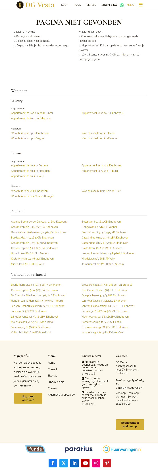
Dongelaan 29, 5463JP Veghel (99, 226)
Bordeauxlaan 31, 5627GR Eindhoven (32, 237)
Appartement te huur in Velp (27, 176)
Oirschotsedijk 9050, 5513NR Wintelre (104, 232)
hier (124, 54)
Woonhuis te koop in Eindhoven (30, 133)
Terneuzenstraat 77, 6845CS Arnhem (103, 264)
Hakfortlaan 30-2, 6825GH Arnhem (102, 248)
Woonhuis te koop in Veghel (28, 138)
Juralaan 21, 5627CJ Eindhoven (29, 311)
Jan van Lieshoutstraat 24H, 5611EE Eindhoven (108, 253)
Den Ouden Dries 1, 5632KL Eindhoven (104, 290)
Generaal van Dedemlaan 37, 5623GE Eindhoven (39, 232)
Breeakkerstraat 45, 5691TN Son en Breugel (107, 284)
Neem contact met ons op (130, 424)
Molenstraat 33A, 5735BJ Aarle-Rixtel (32, 321)
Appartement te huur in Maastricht (30, 170)
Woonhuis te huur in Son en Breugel (32, 196)
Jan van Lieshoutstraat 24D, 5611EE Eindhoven (37, 306)
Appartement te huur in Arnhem (29, 165)
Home (51, 362)
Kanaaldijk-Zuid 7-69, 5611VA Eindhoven (105, 311)
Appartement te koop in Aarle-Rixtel (32, 113)
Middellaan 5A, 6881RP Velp (98, 258)
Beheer (91, 4)
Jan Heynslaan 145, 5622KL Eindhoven (104, 300)
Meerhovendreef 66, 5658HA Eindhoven (105, 316)
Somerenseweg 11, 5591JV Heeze (101, 321)
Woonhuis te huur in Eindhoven (29, 191)
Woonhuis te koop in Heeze (98, 133)
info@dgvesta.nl (133, 387)
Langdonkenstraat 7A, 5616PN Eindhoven (35, 316)
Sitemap (52, 375)
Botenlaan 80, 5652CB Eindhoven (101, 221)
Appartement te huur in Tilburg (100, 170)
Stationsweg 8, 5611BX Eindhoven (30, 327)
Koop (64, 4)
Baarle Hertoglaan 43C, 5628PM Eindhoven (36, 284)
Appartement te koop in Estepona (30, 118)
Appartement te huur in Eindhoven (102, 165)
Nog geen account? (28, 398)
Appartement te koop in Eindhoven (102, 113)
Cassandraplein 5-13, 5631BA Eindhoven (34, 242)
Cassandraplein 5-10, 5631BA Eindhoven (34, 290)
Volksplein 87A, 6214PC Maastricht (31, 332)
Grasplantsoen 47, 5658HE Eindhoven (103, 295)
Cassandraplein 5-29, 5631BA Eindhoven (34, 248)
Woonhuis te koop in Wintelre (99, 138)
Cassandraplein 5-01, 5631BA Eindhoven (105, 237)
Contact (52, 369)
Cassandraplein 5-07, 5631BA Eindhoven (34, 226)
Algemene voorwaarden (62, 394)
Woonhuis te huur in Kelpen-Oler (101, 191)
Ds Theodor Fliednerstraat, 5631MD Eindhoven (38, 295)
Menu (130, 4)
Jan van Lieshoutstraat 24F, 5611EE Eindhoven (108, 306)
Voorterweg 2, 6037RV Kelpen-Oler (103, 332)
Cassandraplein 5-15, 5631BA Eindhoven (105, 242)
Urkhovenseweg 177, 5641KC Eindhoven (105, 327)
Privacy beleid (56, 381)
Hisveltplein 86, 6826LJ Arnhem (30, 253)
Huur (77, 4)
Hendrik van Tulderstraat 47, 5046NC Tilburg (37, 300)
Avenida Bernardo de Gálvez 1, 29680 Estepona (39, 221)
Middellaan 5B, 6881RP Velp (27, 264)
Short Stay (109, 4)
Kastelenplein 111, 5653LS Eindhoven (32, 258)
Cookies (52, 388)
